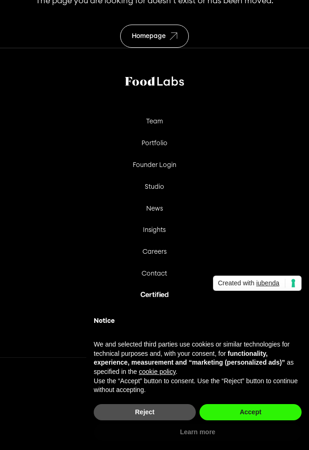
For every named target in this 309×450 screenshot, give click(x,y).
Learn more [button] (197, 432)
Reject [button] (144, 412)
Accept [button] (251, 412)
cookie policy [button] (157, 371)
